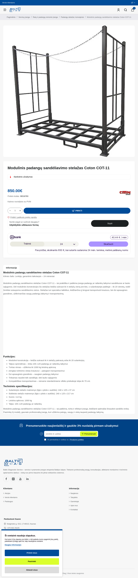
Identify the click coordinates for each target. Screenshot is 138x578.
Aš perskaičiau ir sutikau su (64, 440)
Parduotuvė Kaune (12, 519)
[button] (77, 211)
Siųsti (109, 223)
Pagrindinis (11, 17)
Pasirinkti (32, 561)
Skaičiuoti (108, 244)
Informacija (11, 268)
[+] (20, 211)
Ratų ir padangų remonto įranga (45, 17)
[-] (10, 211)
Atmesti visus (32, 570)
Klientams (7, 488)
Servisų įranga (24, 17)
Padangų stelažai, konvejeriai (72, 17)
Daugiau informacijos (13, 545)
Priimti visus (32, 553)
